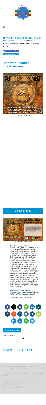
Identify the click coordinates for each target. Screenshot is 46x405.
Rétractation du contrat (10, 384)
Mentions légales (7, 380)
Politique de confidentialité (10, 382)
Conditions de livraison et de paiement (13, 371)
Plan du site (37, 382)
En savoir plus (23, 210)
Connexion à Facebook (10, 51)
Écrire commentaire (12, 330)
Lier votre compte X (10, 54)
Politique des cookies (26, 382)
